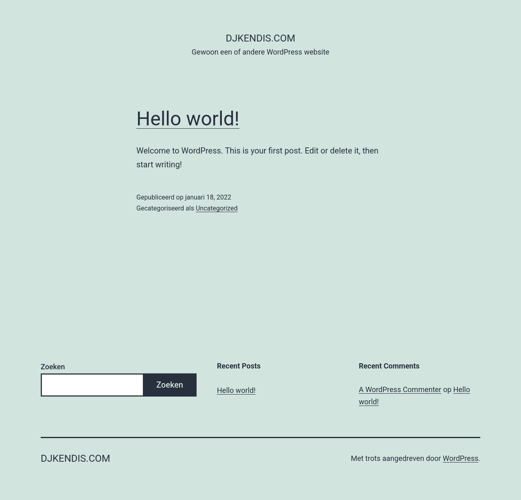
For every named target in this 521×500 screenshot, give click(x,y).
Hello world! (187, 118)
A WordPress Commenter (400, 389)
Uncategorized (217, 208)
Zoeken (53, 366)
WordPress (460, 458)
